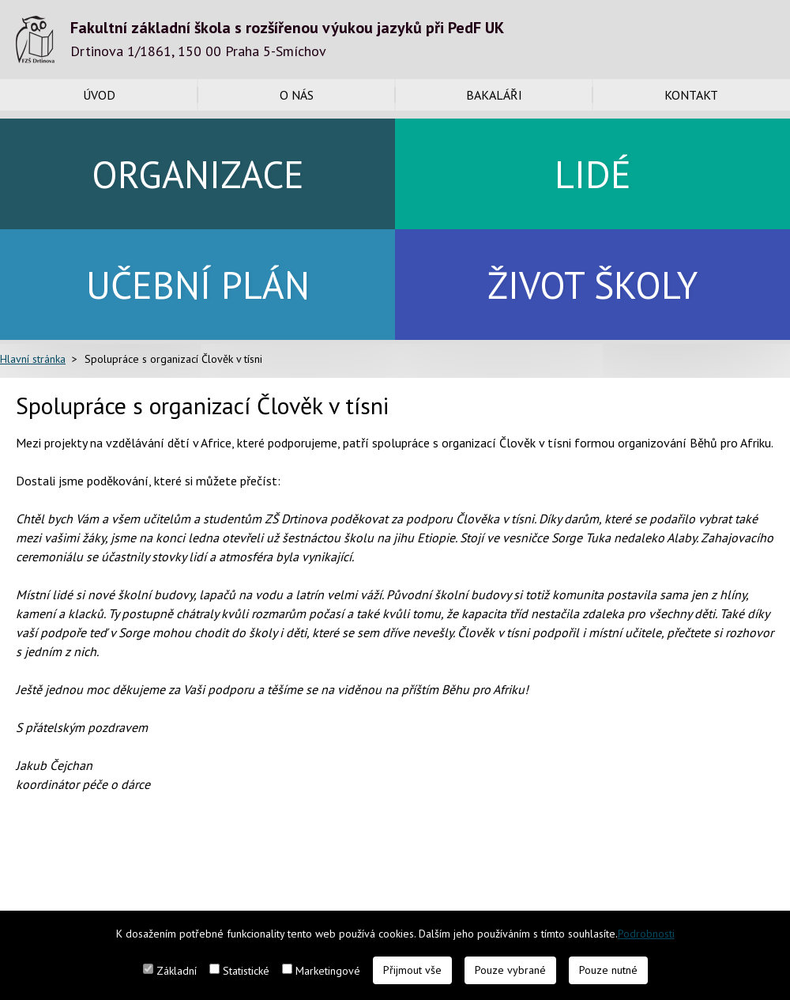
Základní (176, 971)
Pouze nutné (608, 970)
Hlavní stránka (33, 359)
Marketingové (327, 971)
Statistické (246, 971)
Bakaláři (494, 95)
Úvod (99, 95)
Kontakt (691, 95)
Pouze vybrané (510, 970)
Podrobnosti (646, 933)
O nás (297, 95)
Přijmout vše (412, 970)
